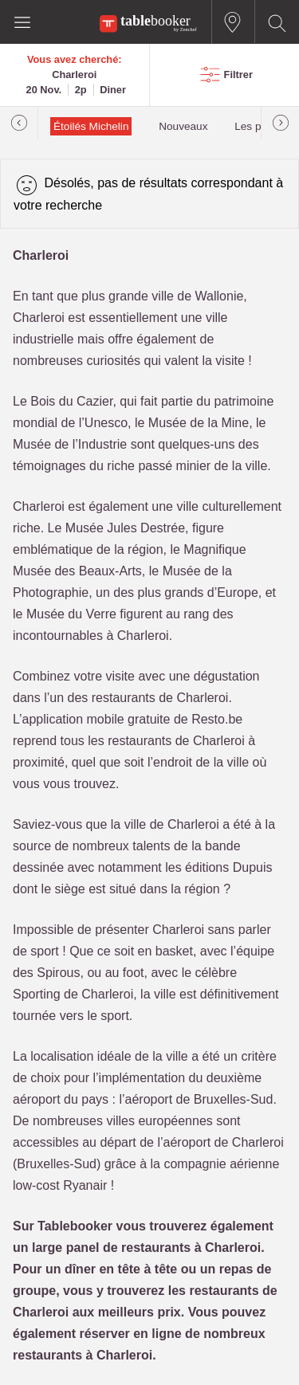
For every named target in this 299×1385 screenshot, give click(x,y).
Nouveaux (183, 126)
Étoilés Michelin (90, 126)
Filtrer (238, 74)
